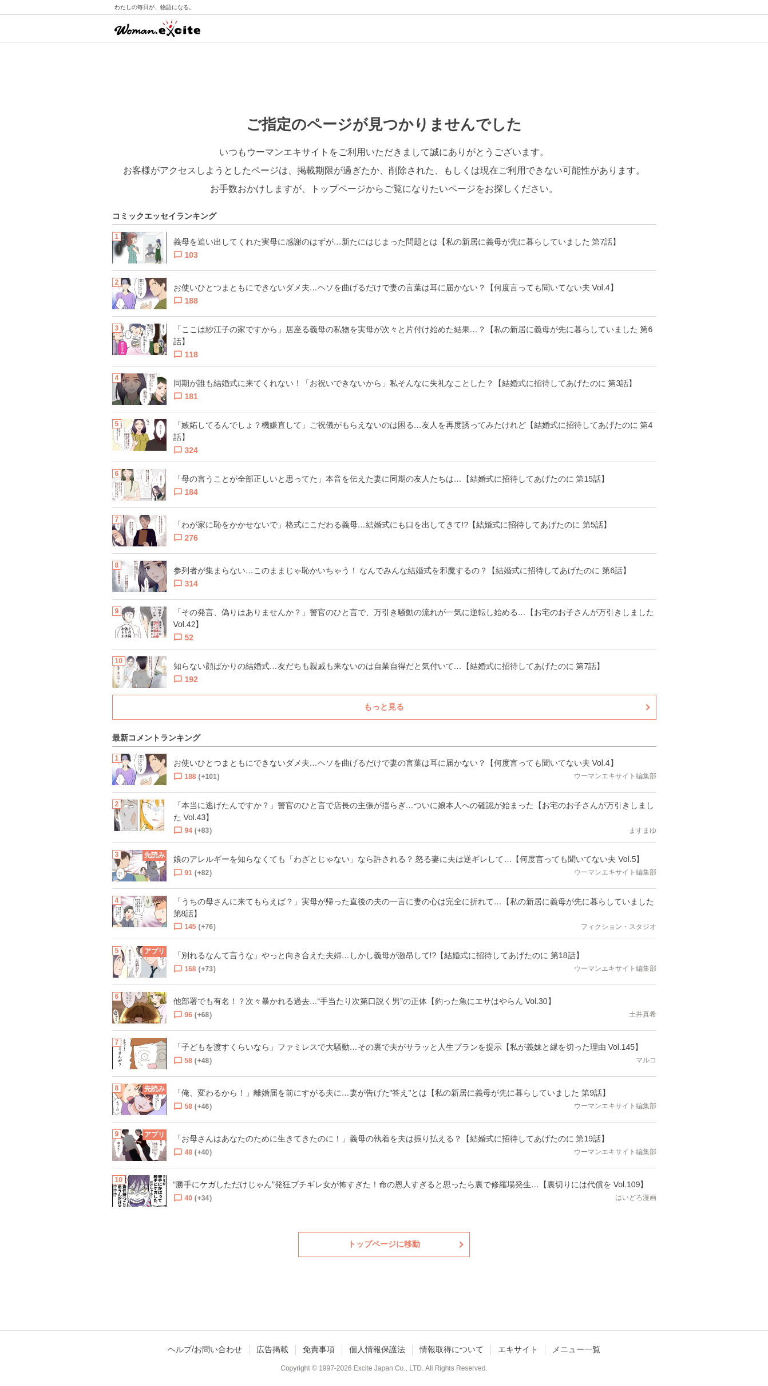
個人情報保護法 (377, 1349)
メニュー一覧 (576, 1349)
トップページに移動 (384, 1244)
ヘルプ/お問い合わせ (205, 1349)
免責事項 (319, 1349)
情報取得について (451, 1349)
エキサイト (518, 1349)
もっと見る (384, 706)
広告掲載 (272, 1349)
